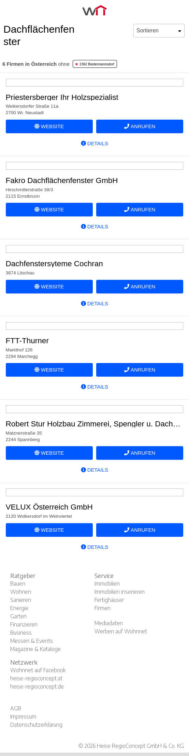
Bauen (17, 583)
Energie (19, 608)
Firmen (102, 608)
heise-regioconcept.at (36, 678)
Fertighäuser (109, 599)
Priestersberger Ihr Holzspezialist (62, 97)
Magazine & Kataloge (35, 649)
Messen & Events (31, 640)
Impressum (23, 716)
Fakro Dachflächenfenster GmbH (62, 180)
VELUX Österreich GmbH (49, 507)
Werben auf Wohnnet (120, 631)
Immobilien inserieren (119, 591)
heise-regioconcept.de (37, 686)
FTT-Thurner (27, 340)
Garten (18, 616)
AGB (15, 708)
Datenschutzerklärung (36, 724)
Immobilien (107, 583)
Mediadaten (108, 623)
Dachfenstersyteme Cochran (54, 263)
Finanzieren (24, 624)
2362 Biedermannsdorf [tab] (94, 64)
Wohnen (20, 591)
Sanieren (20, 599)
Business (21, 632)
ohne (36, 64)
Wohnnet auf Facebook (38, 670)
